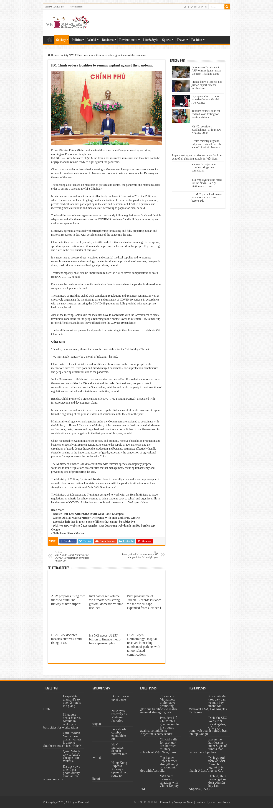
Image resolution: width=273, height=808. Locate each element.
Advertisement (76, 7)
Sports (166, 40)
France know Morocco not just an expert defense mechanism (207, 85)
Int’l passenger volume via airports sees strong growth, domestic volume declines (106, 602)
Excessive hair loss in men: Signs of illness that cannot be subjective (94, 521)
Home (49, 39)
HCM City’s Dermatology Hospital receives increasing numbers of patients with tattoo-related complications (143, 644)
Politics (77, 40)
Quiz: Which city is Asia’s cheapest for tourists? (71, 756)
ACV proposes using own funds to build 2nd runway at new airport (68, 600)
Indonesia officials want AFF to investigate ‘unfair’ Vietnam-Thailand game (207, 70)
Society (61, 40)
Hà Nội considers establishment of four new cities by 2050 (206, 129)
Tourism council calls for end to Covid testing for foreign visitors (206, 114)
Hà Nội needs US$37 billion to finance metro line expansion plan (104, 639)
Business (108, 40)
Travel (181, 40)
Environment (128, 40)
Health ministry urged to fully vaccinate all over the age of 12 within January (207, 144)
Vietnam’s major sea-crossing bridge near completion (204, 167)
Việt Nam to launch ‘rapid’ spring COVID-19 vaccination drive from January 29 (73, 556)
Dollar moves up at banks (120, 697)
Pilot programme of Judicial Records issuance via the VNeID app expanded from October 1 (144, 602)
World (91, 40)
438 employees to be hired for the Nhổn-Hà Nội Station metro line (207, 183)
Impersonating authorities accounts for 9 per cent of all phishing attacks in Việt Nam (197, 157)
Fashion (196, 40)
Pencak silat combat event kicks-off (119, 734)
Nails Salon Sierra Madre (68, 533)
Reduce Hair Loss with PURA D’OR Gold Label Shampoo (88, 513)
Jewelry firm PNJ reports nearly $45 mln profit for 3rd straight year (140, 555)
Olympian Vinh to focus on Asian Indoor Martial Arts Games (205, 99)
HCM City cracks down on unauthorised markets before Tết (207, 197)
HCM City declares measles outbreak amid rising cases (66, 639)
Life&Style (150, 40)
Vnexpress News (183, 802)
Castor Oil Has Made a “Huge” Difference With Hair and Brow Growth (96, 517)
